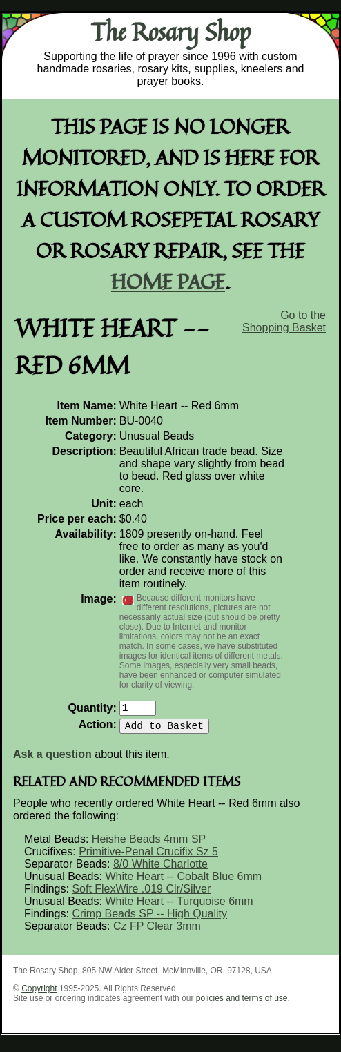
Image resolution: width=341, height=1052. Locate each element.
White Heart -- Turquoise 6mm (179, 907)
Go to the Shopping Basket (284, 321)
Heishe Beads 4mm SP (149, 844)
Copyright (39, 994)
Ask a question (52, 760)
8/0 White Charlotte (160, 869)
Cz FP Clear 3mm (157, 931)
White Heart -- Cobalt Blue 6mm (183, 882)
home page (168, 281)
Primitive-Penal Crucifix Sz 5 (148, 857)
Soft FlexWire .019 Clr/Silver (141, 894)
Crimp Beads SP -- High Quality (149, 919)
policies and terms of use (242, 1004)
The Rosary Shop (171, 31)
